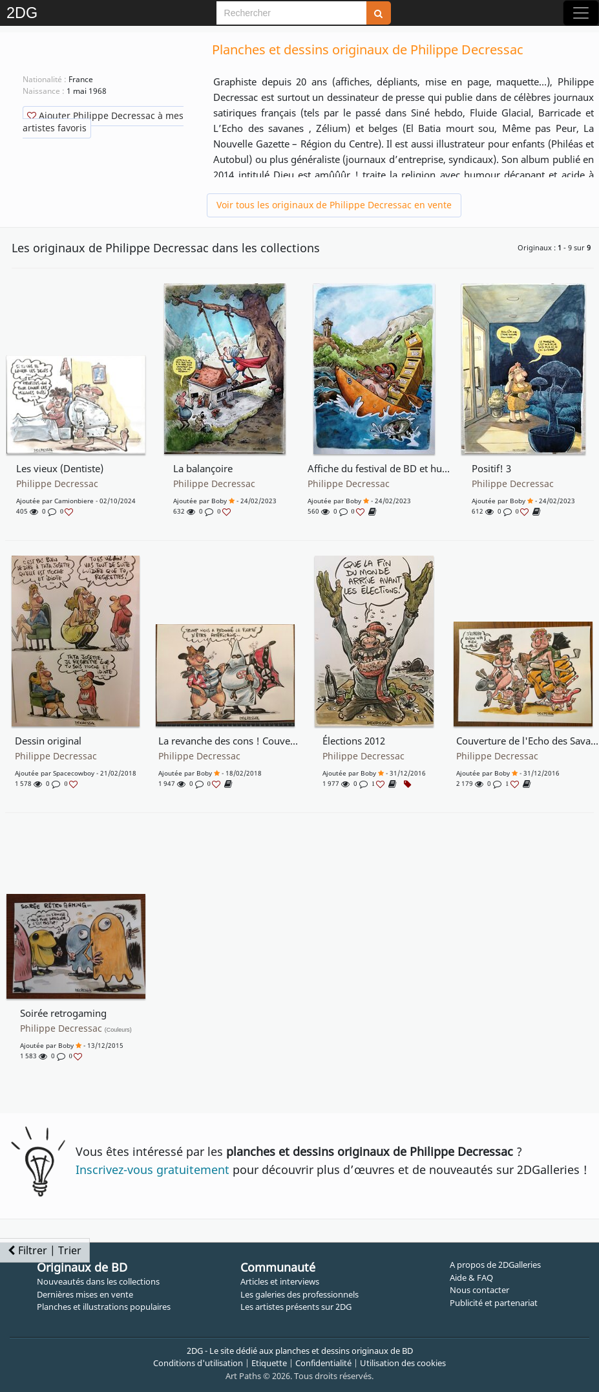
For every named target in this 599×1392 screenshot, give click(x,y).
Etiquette (269, 1363)
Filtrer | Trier (44, 1250)
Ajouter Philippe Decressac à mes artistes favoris (103, 121)
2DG (21, 13)
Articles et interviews (279, 1281)
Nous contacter (479, 1290)
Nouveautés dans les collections (98, 1281)
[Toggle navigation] (581, 13)
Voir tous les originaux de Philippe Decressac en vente (334, 205)
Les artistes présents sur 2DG (296, 1306)
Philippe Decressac (57, 484)
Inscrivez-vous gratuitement (152, 1169)
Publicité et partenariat (494, 1303)
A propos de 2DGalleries (495, 1264)
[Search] (291, 13)
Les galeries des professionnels (299, 1294)
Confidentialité (323, 1363)
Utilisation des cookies (403, 1363)
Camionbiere (74, 500)
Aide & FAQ (471, 1277)
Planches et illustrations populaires (104, 1306)
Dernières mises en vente (85, 1294)
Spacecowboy (73, 773)
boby (219, 500)
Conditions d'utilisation (198, 1363)
